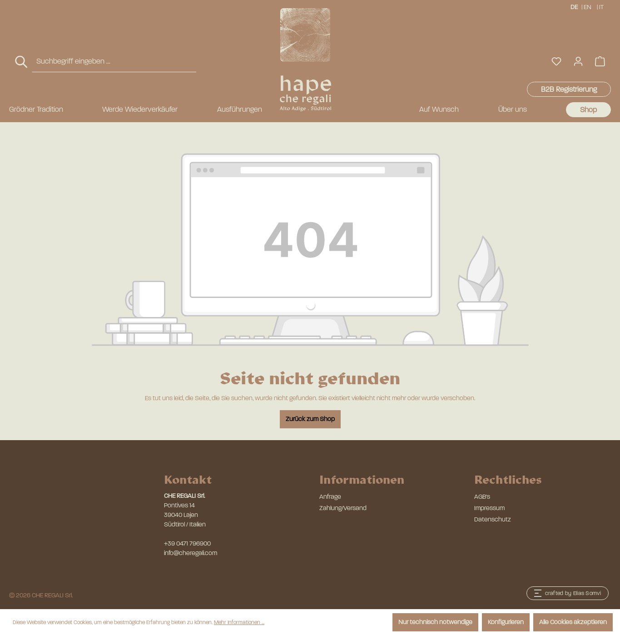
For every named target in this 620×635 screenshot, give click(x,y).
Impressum (489, 508)
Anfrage (330, 497)
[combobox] (114, 61)
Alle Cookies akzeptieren (573, 622)
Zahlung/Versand (343, 508)
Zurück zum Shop (310, 419)
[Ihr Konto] (578, 61)
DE (574, 6)
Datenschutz (492, 519)
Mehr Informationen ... (239, 622)
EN (587, 6)
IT (602, 6)
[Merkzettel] (556, 61)
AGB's (482, 497)
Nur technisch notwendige (435, 622)
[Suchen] (22, 62)
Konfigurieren (506, 622)
